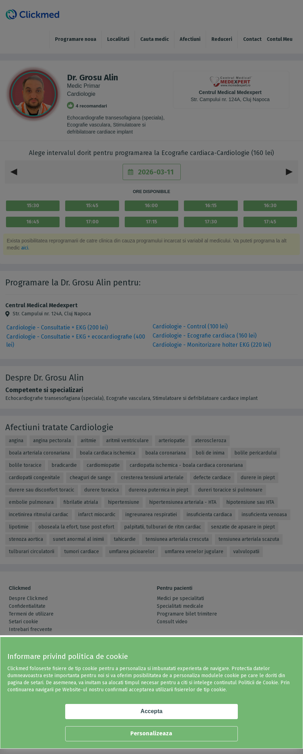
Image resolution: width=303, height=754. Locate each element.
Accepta (151, 711)
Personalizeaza (151, 733)
